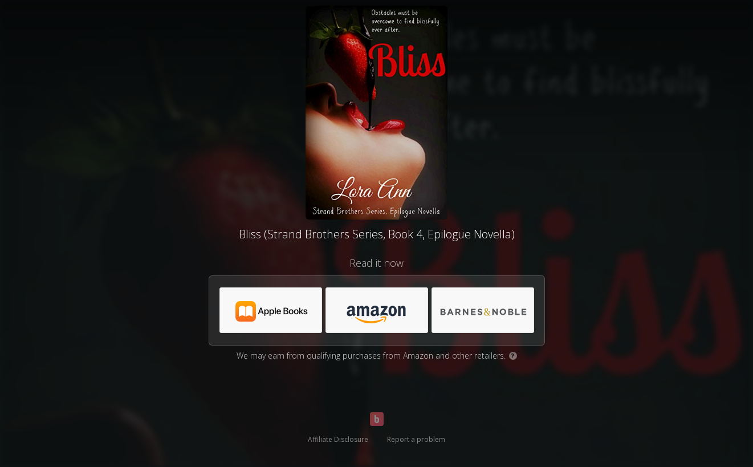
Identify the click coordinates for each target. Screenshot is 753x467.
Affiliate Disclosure (338, 439)
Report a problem (416, 439)
